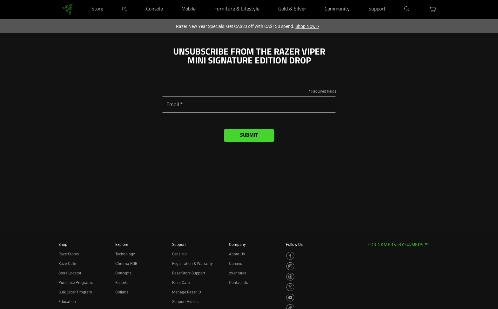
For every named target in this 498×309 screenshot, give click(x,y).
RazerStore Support (188, 273)
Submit (249, 135)
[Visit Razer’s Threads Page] (290, 276)
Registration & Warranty (192, 263)
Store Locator (69, 273)
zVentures (237, 273)
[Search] (407, 9)
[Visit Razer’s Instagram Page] (290, 266)
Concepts (123, 273)
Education (67, 301)
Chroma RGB (126, 263)
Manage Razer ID (186, 292)
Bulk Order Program (75, 292)
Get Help (179, 254)
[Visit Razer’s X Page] (290, 287)
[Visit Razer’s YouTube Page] (290, 297)
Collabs (121, 292)
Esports (121, 282)
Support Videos (185, 301)
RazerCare (181, 282)
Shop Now (307, 26)
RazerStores (68, 254)
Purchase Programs (75, 282)
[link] (67, 9)
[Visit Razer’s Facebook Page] (290, 255)
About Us (237, 254)
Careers (235, 263)
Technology (125, 254)
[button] (432, 9)
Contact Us (238, 282)
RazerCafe (67, 263)
